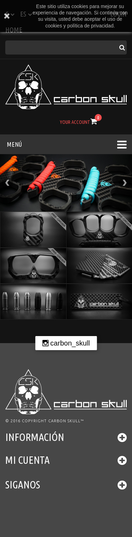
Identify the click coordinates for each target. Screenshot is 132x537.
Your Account (75, 122)
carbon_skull (70, 343)
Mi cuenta (27, 460)
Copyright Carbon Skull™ (53, 421)
